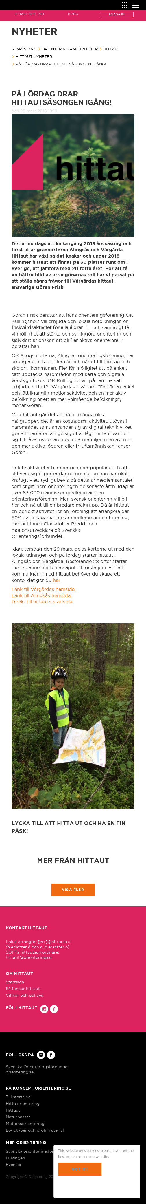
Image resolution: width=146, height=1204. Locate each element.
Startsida (15, 982)
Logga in (116, 14)
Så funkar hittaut (23, 988)
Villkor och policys (24, 995)
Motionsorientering (25, 1123)
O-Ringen (15, 1158)
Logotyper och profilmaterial (35, 1130)
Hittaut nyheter (34, 56)
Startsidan (24, 49)
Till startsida (18, 1097)
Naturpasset (18, 1117)
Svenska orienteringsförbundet (37, 1151)
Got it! (80, 1169)
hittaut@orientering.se (28, 957)
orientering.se (20, 1072)
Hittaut (111, 49)
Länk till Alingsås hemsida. (42, 595)
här (56, 580)
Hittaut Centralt (29, 14)
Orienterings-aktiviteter (70, 49)
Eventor (14, 1164)
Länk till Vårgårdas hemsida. (44, 589)
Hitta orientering (23, 1103)
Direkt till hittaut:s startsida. (43, 601)
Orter (73, 14)
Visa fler (73, 890)
